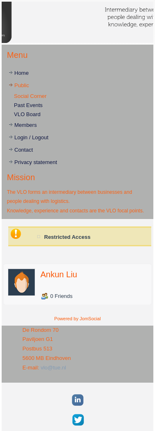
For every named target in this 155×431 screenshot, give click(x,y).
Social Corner (30, 96)
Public (21, 85)
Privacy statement (35, 162)
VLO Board (27, 114)
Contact (23, 150)
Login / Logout (31, 137)
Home (21, 73)
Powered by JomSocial (77, 318)
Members (25, 125)
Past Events (28, 105)
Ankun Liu (59, 274)
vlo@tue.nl (53, 367)
